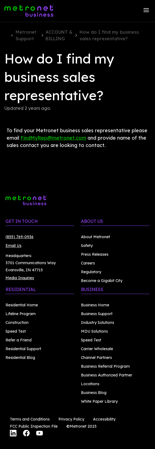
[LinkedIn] (13, 434)
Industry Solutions (97, 322)
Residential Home (21, 305)
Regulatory (91, 271)
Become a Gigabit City (101, 280)
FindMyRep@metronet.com (53, 138)
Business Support (96, 313)
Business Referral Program (105, 366)
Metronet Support (23, 35)
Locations (90, 383)
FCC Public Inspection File (34, 426)
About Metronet (95, 236)
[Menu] (146, 11)
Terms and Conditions (30, 419)
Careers (88, 263)
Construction (17, 322)
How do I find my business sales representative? (109, 35)
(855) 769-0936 (19, 236)
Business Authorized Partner (106, 375)
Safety (87, 245)
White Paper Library (99, 401)
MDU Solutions (94, 331)
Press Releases (94, 254)
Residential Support (23, 348)
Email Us (13, 245)
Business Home (95, 305)
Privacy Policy (71, 419)
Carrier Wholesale (97, 348)
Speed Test (15, 331)
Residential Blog (20, 357)
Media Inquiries (19, 277)
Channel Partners (96, 357)
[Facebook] (26, 434)
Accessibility (104, 419)
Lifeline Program (20, 313)
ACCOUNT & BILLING (59, 35)
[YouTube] (39, 434)
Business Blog (93, 392)
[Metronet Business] (29, 11)
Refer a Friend (18, 340)
